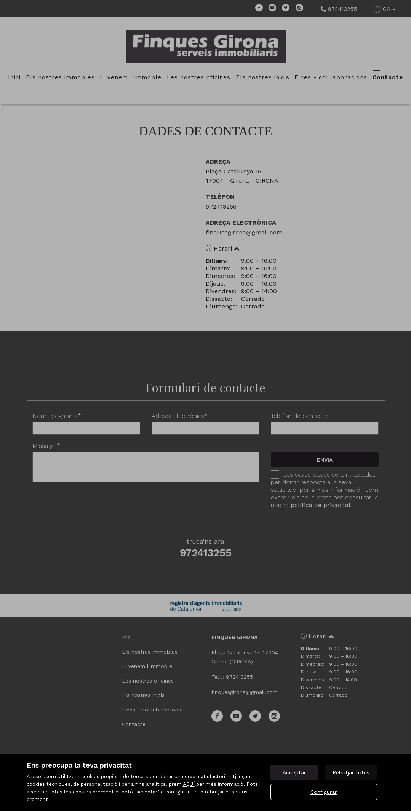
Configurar (323, 792)
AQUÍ (189, 784)
